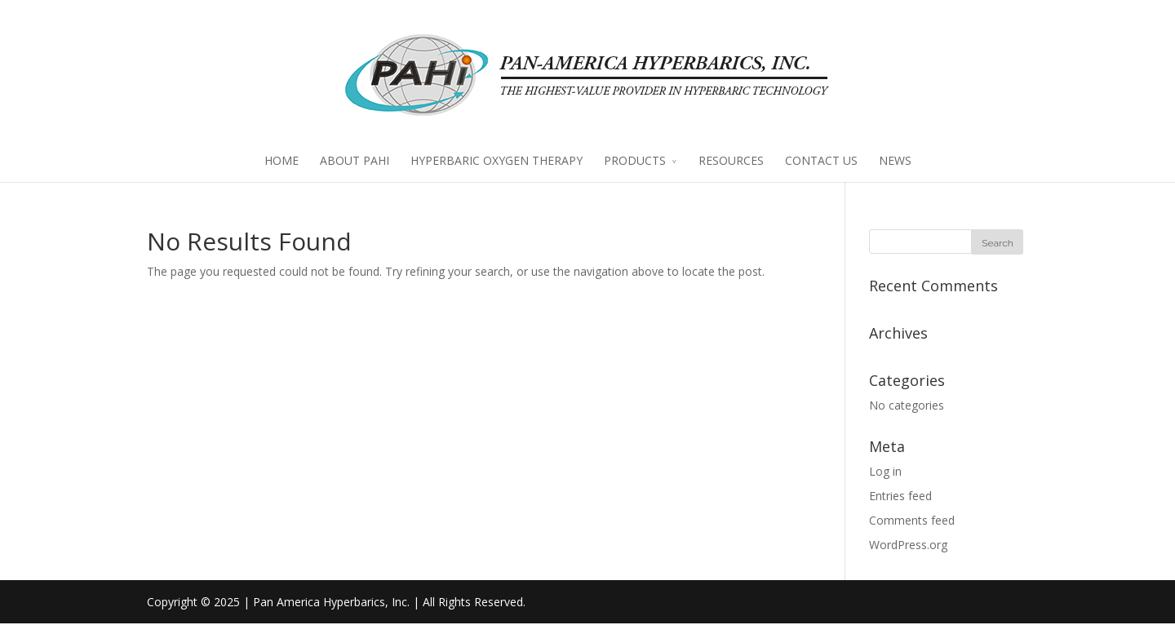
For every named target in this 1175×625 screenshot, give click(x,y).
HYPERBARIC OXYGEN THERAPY (496, 162)
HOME (281, 162)
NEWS (895, 162)
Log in (885, 473)
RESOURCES (731, 162)
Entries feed (900, 497)
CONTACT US (821, 162)
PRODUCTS (635, 162)
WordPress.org (908, 545)
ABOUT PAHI (354, 162)
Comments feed (912, 521)
